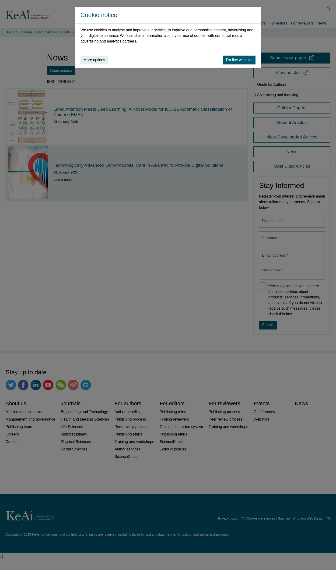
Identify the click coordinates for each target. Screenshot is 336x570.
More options (94, 60)
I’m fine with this (239, 60)
